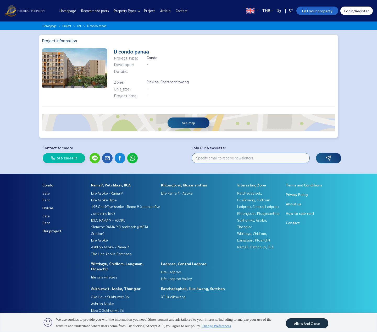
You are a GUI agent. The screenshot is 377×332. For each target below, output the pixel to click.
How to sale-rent (300, 213)
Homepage (67, 10)
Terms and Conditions (304, 185)
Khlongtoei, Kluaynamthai (184, 185)
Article (165, 10)
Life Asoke (99, 240)
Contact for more (57, 147)
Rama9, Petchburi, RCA (111, 185)
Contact (182, 10)
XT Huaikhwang (173, 296)
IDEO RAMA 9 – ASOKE (108, 220)
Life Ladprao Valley (176, 278)
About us (293, 203)
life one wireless (104, 277)
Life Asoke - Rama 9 (107, 193)
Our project (52, 230)
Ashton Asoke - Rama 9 (110, 246)
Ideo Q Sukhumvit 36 (107, 310)
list (79, 26)
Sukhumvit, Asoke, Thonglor (116, 288)
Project (149, 10)
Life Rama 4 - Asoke (177, 193)
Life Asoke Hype (104, 199)
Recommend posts (95, 10)
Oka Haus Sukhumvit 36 (110, 296)
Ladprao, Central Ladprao (184, 263)
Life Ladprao (171, 271)
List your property (317, 10)
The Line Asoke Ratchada (111, 253)
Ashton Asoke (102, 303)
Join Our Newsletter (209, 147)
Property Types (126, 10)
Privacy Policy (297, 194)
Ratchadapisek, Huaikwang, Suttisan (193, 288)
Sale (46, 193)
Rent (46, 199)
